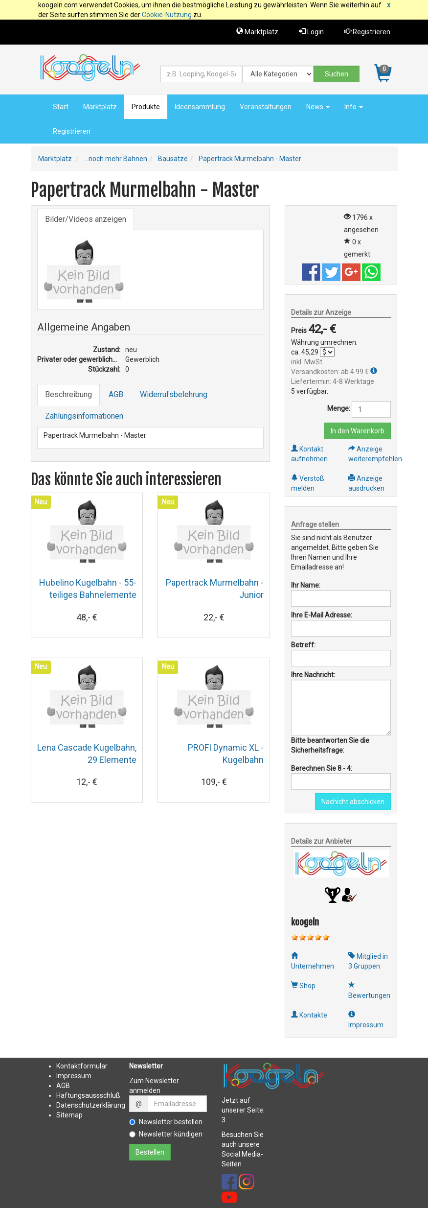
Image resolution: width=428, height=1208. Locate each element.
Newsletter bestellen (166, 1122)
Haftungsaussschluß (88, 1095)
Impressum (73, 1076)
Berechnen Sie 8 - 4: (321, 768)
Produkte (146, 107)
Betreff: (303, 645)
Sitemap (69, 1115)
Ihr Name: (305, 585)
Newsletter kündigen (166, 1134)
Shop (303, 986)
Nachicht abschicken (352, 801)
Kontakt (68, 1066)
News (318, 107)
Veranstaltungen (266, 107)
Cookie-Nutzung (167, 15)
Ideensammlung (200, 107)
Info (353, 107)
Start (60, 107)
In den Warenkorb (357, 431)
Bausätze (173, 159)
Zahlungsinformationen (84, 416)
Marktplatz (257, 31)
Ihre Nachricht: (313, 675)
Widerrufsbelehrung (173, 394)
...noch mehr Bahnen (115, 159)
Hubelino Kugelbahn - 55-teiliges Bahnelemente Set (87, 594)
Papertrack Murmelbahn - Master (250, 159)
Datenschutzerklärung (90, 1105)
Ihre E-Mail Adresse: (321, 615)
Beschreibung (68, 394)
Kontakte (309, 1015)
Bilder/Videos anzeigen (85, 219)
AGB (116, 394)
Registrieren (367, 31)
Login (311, 31)
